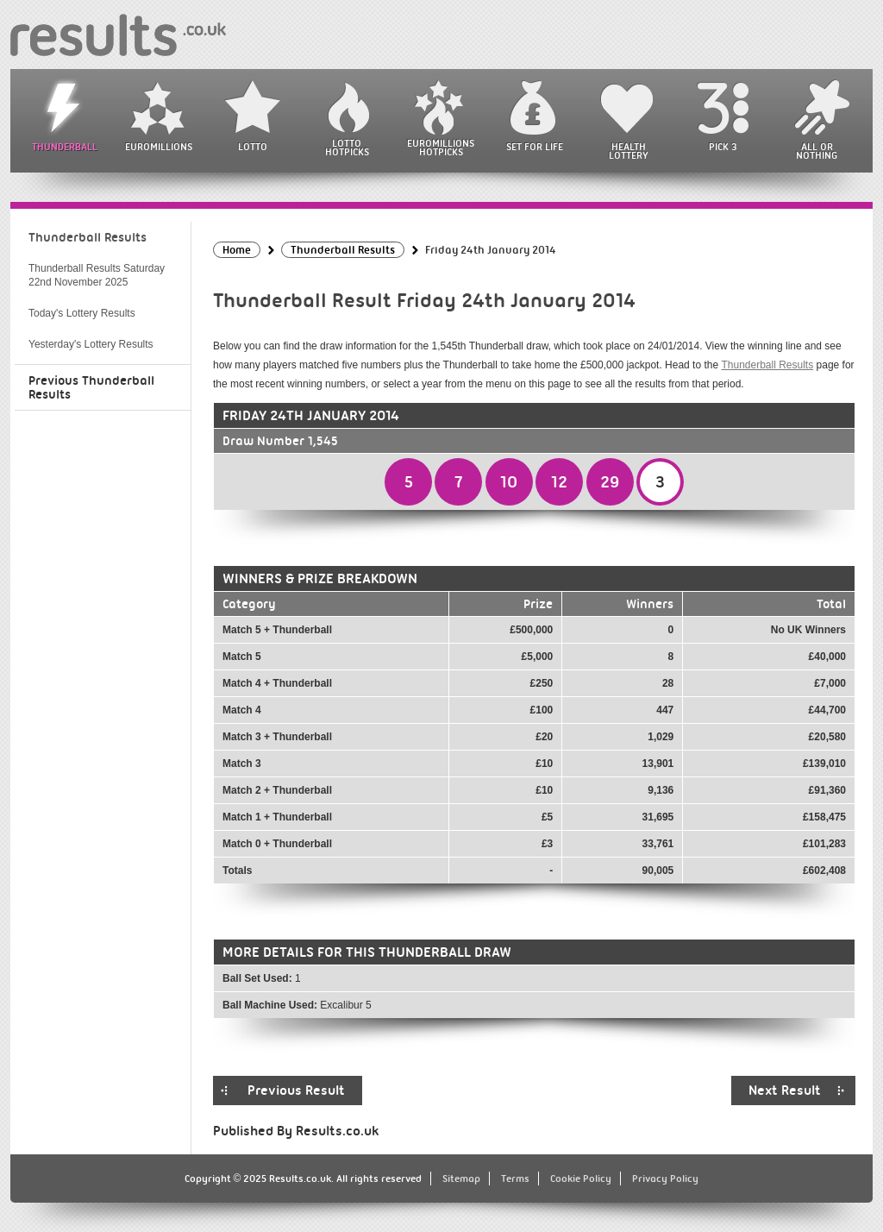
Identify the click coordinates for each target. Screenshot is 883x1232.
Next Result (784, 1090)
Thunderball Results (767, 365)
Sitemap (461, 1178)
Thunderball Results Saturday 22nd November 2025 (96, 275)
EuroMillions (158, 147)
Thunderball (64, 147)
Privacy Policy (665, 1178)
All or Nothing (816, 151)
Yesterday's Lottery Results (90, 344)
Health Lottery (628, 151)
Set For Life (534, 147)
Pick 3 (722, 147)
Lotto (252, 147)
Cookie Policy (580, 1178)
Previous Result (296, 1090)
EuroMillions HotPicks (440, 147)
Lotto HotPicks (347, 147)
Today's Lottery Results (81, 313)
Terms (515, 1178)
